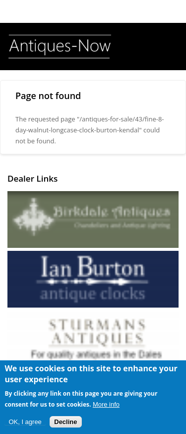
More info (106, 406)
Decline (65, 424)
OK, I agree (24, 424)
